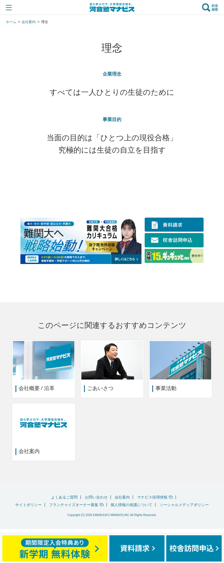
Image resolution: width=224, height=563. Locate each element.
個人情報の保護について (131, 505)
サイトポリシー (28, 505)
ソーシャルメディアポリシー (184, 505)
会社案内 (122, 497)
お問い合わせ (96, 497)
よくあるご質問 (64, 497)
